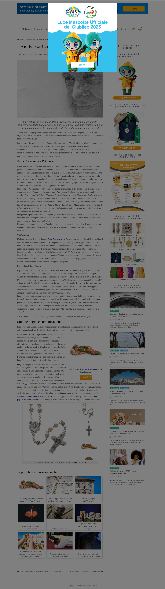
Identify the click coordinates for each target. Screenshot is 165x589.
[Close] (114, 6)
